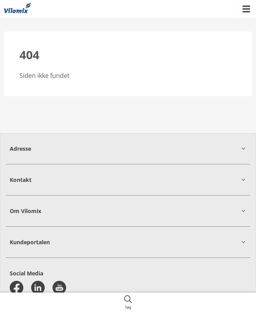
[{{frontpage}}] (17, 9)
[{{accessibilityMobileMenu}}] (246, 9)
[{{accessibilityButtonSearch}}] (128, 302)
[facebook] (16, 287)
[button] (128, 148)
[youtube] (59, 287)
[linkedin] (38, 287)
